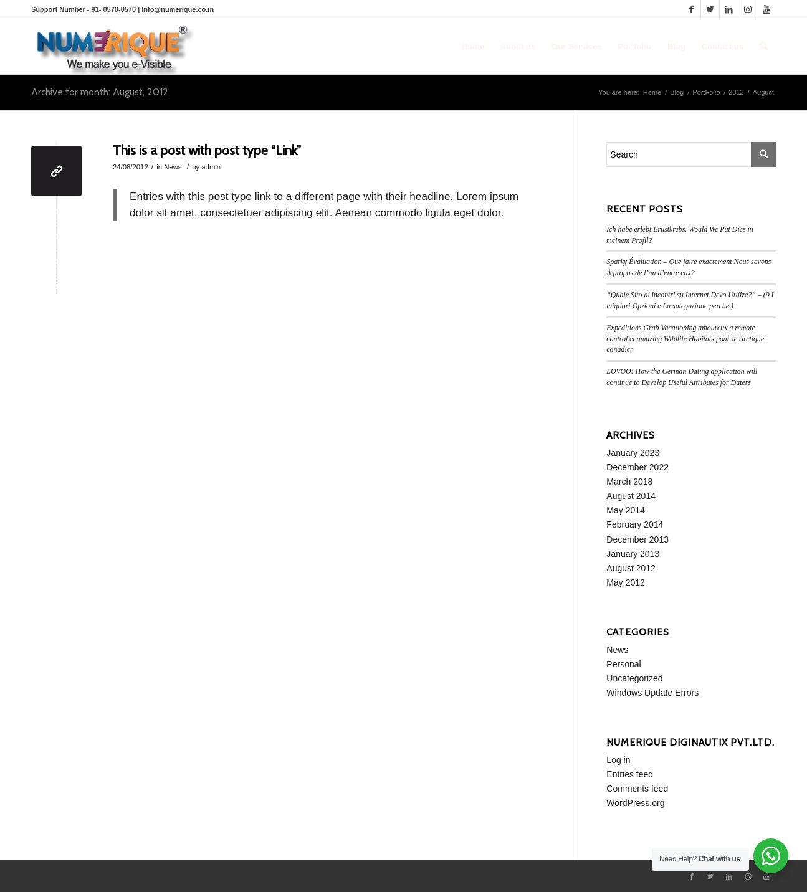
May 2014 (625, 510)
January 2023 (632, 453)
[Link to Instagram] (747, 9)
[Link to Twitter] (710, 9)
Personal (623, 664)
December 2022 (637, 467)
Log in (618, 760)
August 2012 (631, 568)
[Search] (764, 46)
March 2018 (629, 481)
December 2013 (637, 539)
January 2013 (632, 554)
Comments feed (637, 789)
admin (211, 167)
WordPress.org (635, 803)
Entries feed (629, 774)
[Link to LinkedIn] (729, 9)
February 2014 (634, 524)
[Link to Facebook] (691, 9)
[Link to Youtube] (766, 9)
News (172, 167)
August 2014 (631, 496)
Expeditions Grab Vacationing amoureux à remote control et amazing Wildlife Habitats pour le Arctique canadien (685, 338)
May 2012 (625, 582)
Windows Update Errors (652, 693)
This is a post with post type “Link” (207, 150)
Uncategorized (634, 678)
